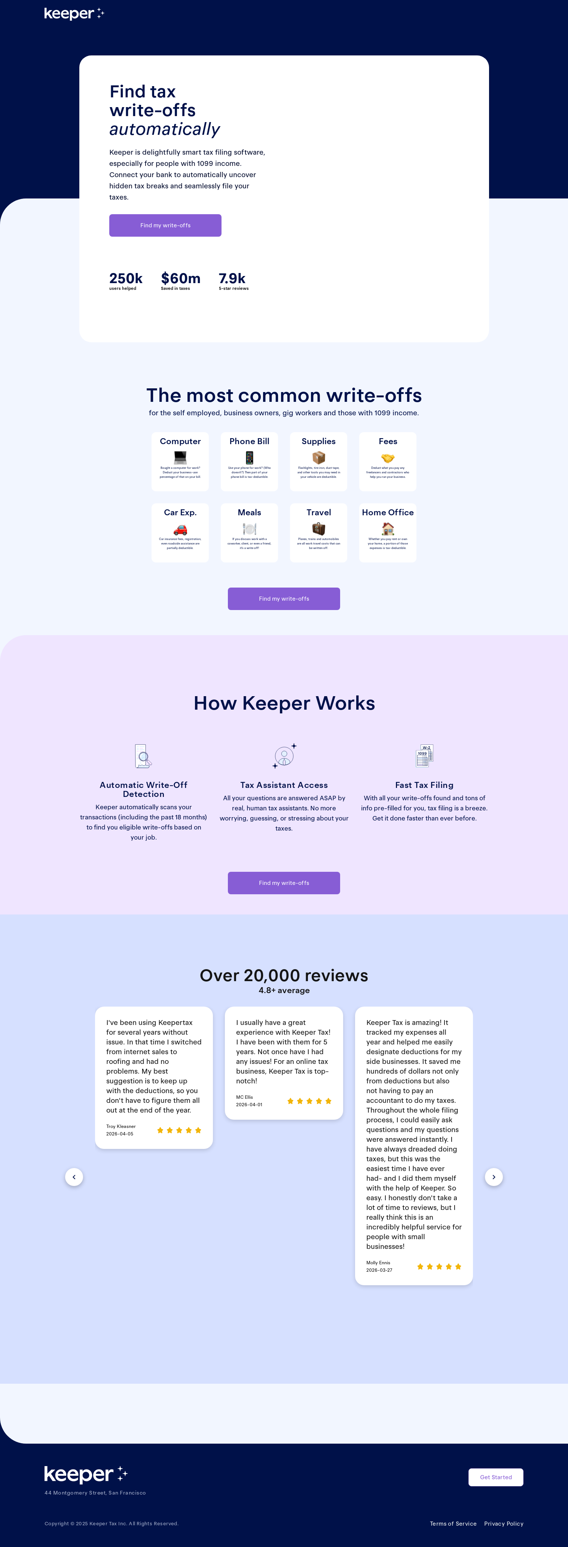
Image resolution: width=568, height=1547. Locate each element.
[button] (74, 1177)
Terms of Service (453, 1523)
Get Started (496, 1477)
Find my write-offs (165, 225)
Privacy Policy (503, 1523)
